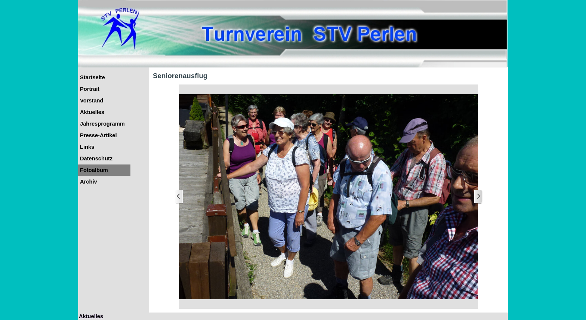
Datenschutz (96, 158)
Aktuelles (92, 112)
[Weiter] (478, 197)
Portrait (89, 89)
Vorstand (91, 101)
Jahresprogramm (102, 124)
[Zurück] (179, 197)
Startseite (92, 77)
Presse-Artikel (98, 135)
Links (87, 147)
